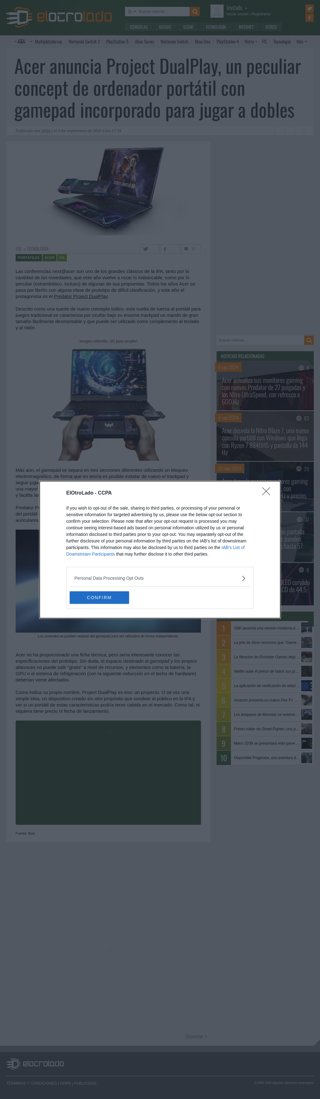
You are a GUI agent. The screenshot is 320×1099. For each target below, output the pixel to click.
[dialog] (160, 549)
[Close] (268, 493)
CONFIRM (99, 597)
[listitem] (160, 578)
